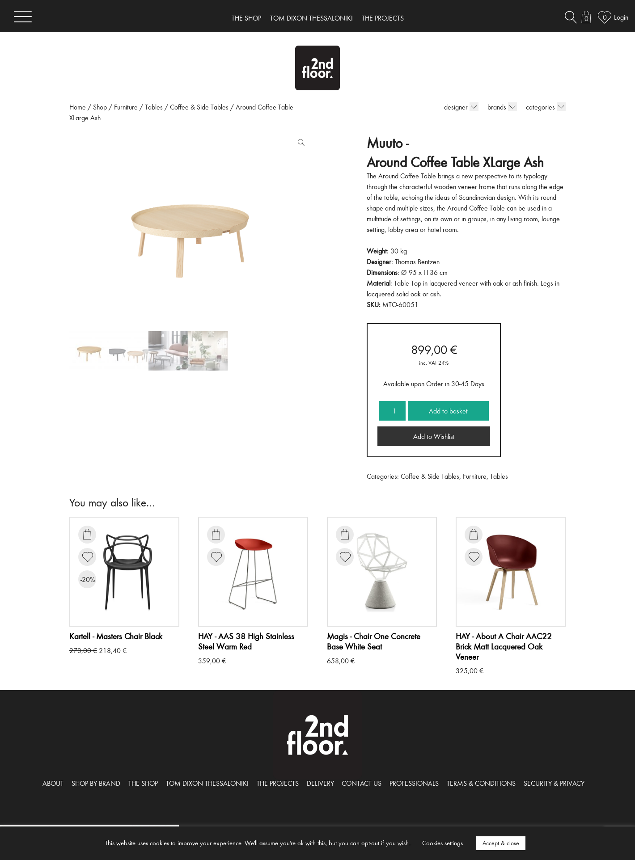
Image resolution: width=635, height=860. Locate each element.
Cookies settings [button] (442, 843)
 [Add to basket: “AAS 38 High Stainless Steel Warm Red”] (216, 534)
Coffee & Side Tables (199, 106)
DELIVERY (320, 783)
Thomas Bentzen (417, 261)
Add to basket (448, 410)
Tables (154, 106)
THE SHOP (246, 17)
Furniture (126, 106)
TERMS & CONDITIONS (481, 783)
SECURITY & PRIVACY (554, 783)
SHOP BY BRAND (96, 783)
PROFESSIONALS (414, 783)
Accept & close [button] (501, 843)
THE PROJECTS (383, 17)
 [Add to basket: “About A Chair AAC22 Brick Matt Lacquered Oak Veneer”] (473, 534)
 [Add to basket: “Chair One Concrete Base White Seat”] (344, 534)
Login (621, 17)
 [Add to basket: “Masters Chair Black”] (87, 534)
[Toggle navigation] (23, 16)
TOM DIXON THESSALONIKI (311, 17)
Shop (100, 106)
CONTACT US (361, 783)
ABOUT (53, 783)
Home (77, 106)
